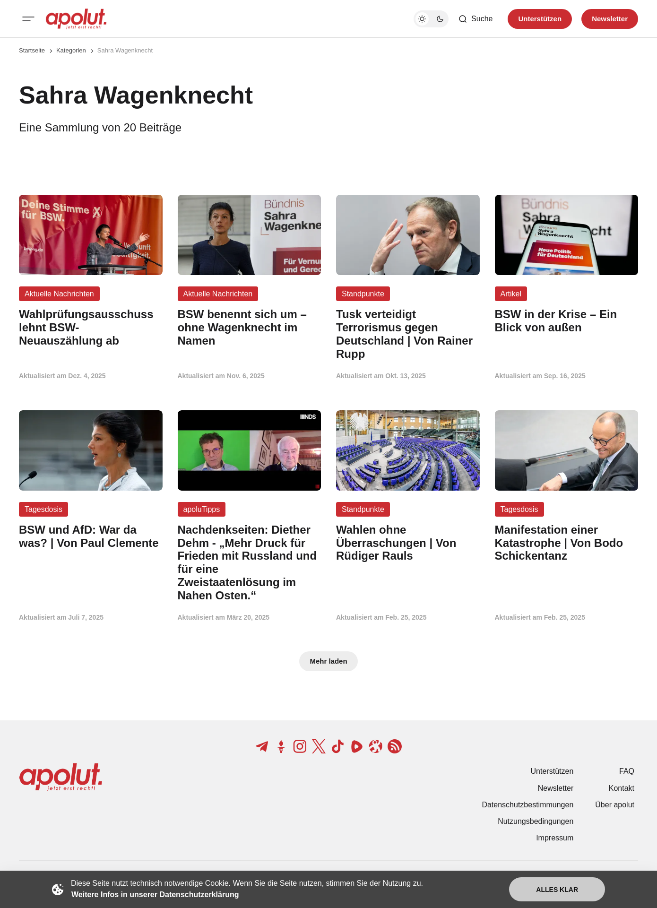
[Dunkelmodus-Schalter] (431, 18)
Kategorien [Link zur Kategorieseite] (71, 50)
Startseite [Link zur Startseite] (32, 50)
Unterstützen (552, 771)
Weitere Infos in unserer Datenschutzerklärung (155, 895)
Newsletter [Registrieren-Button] (610, 19)
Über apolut (614, 805)
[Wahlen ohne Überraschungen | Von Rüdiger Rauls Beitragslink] (408, 542)
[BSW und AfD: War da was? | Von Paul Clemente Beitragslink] (91, 536)
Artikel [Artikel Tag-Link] (511, 294)
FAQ (626, 771)
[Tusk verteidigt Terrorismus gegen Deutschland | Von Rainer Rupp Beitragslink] (408, 334)
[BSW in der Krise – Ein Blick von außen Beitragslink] (567, 321)
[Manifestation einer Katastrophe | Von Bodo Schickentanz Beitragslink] (567, 542)
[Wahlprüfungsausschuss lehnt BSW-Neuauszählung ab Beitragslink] (91, 327)
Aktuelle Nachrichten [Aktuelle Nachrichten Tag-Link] (59, 294)
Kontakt (621, 788)
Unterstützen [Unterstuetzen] (540, 19)
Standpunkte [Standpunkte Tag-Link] (363, 294)
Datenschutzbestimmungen (527, 805)
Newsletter (556, 788)
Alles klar (557, 889)
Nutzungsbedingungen (535, 821)
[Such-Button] (475, 19)
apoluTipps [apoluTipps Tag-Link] (201, 509)
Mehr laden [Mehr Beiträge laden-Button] (328, 661)
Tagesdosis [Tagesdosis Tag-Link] (43, 509)
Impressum (554, 838)
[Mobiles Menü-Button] (28, 18)
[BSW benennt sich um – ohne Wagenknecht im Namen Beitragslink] (249, 327)
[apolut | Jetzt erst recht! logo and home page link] (76, 19)
